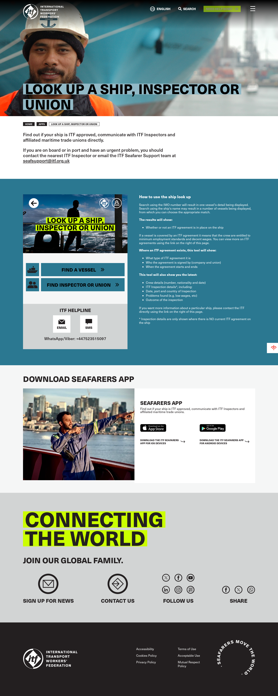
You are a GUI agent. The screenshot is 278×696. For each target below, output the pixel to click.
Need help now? (219, 9)
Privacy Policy (146, 662)
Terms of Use (187, 649)
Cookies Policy (146, 655)
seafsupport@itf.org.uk (46, 161)
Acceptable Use (189, 655)
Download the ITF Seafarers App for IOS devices (159, 442)
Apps (42, 124)
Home (29, 124)
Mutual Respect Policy (189, 664)
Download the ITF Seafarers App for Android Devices (222, 442)
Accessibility (145, 649)
